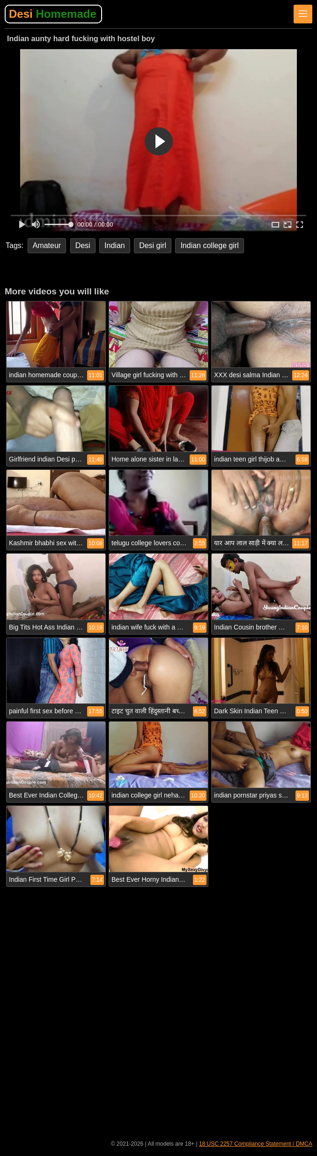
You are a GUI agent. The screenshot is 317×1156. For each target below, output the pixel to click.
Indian (114, 245)
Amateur (47, 245)
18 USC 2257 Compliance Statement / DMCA (255, 1144)
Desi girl (152, 245)
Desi (52, 13)
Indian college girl (209, 245)
